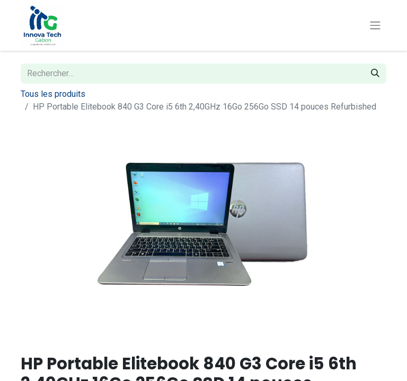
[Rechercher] (375, 74)
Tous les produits (53, 94)
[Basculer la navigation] (375, 25)
